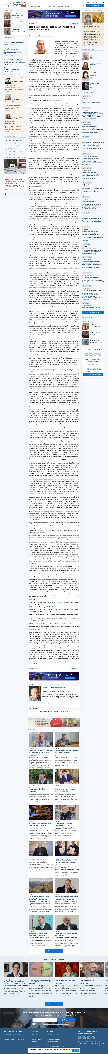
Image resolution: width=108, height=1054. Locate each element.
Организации (66, 6)
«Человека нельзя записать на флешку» (54, 605)
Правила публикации (52, 1041)
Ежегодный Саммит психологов (12, 1034)
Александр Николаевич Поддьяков (42, 36)
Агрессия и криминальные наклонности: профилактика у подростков (89, 981)
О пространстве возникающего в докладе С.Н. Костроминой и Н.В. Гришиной (39, 981)
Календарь (35, 1046)
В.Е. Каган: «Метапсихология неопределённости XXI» (63, 824)
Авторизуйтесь (47, 713)
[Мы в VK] (91, 354)
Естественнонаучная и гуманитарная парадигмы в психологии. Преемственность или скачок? (66, 898)
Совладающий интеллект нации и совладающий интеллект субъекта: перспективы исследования (40, 898)
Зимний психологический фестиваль (13, 1037)
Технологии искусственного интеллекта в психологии (38, 934)
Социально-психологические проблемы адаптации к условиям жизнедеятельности (65, 789)
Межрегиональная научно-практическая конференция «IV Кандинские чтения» (91, 102)
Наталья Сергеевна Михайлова (95, 63)
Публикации (32, 6)
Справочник (35, 1044)
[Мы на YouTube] (95, 354)
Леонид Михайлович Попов (96, 54)
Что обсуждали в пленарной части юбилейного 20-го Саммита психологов (40, 825)
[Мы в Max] (99, 354)
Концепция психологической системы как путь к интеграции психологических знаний (67, 752)
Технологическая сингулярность (45, 602)
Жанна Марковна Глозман (91, 26)
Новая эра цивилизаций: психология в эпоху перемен (66, 934)
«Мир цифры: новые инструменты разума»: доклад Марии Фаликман (14, 980)
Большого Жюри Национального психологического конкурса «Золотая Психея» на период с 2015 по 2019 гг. (54, 662)
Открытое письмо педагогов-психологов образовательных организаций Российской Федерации (14, 61)
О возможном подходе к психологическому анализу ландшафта (37, 789)
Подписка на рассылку (53, 1034)
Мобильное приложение (53, 1037)
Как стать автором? (54, 704)
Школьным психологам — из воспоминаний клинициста (12, 68)
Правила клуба (50, 1044)
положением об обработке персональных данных (93, 369)
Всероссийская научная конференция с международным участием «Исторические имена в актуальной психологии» (92, 251)
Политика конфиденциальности (55, 1046)
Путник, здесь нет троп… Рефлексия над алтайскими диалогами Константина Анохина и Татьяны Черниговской (66, 861)
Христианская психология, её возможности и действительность (14, 41)
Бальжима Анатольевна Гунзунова (93, 74)
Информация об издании (53, 1039)
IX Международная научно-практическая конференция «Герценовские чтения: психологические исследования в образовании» (92, 161)
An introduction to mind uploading (47, 623)
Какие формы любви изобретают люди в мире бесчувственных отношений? (65, 981)
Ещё (73, 6)
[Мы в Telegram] (86, 354)
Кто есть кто (42, 6)
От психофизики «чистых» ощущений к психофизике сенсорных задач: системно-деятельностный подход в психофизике (41, 753)
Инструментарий (54, 6)
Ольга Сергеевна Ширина (94, 84)
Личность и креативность (37, 859)
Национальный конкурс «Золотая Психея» (15, 1039)
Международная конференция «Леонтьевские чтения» (91, 308)
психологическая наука (36, 33)
